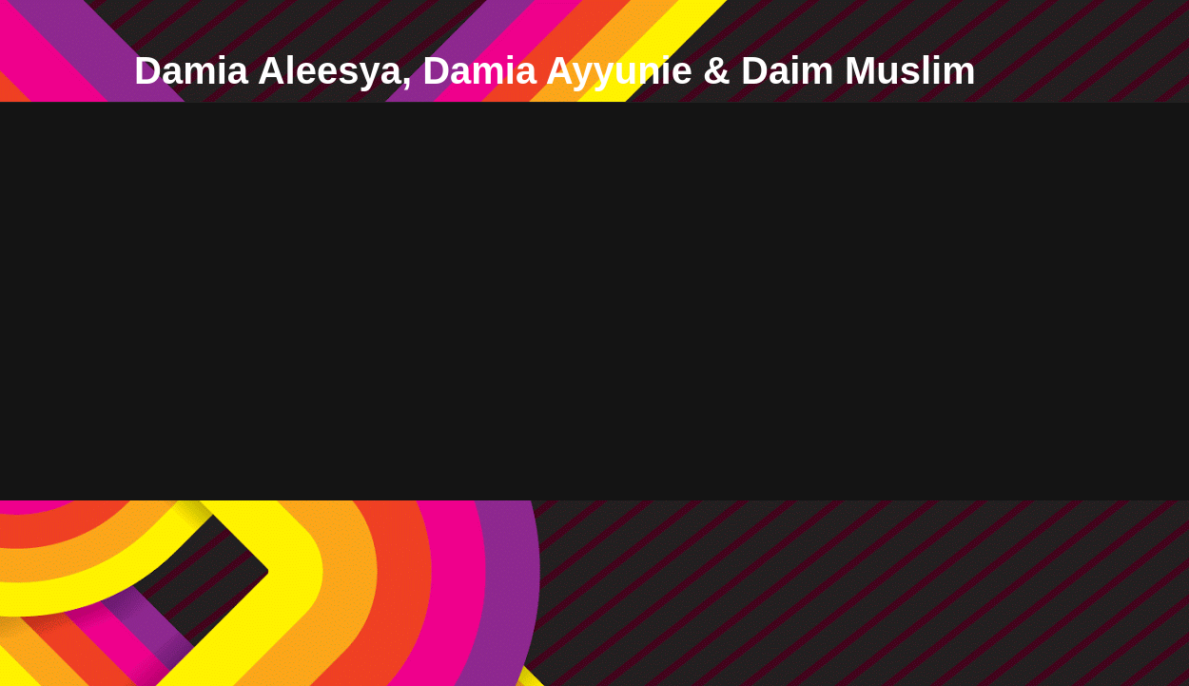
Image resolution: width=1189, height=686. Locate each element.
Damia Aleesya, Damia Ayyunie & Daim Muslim (555, 70)
